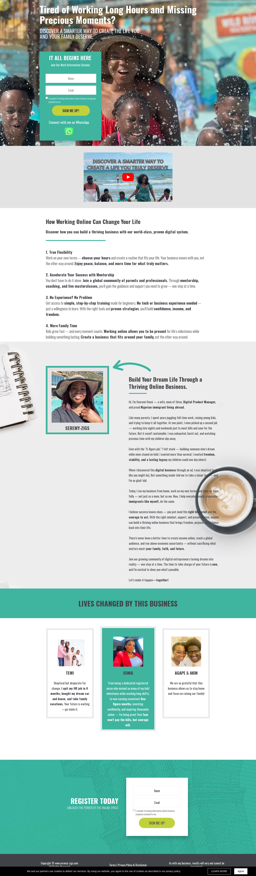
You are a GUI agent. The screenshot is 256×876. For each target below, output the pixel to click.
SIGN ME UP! (71, 110)
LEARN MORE (219, 871)
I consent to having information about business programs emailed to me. (72, 100)
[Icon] (69, 132)
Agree (241, 871)
